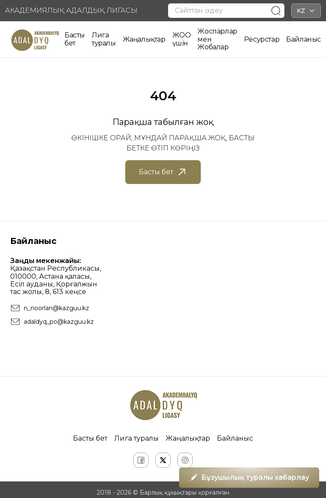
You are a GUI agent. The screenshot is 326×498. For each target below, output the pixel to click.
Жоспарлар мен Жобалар (217, 39)
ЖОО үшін (181, 39)
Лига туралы (104, 39)
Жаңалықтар (144, 39)
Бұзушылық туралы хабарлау (249, 477)
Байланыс (303, 39)
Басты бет (75, 39)
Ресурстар (261, 39)
